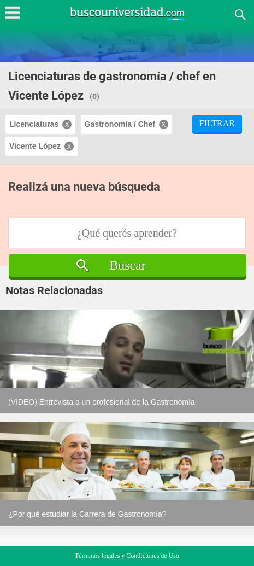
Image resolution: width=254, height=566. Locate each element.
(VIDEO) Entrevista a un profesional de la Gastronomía (101, 402)
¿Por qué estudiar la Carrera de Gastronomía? (87, 514)
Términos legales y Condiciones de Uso (127, 555)
